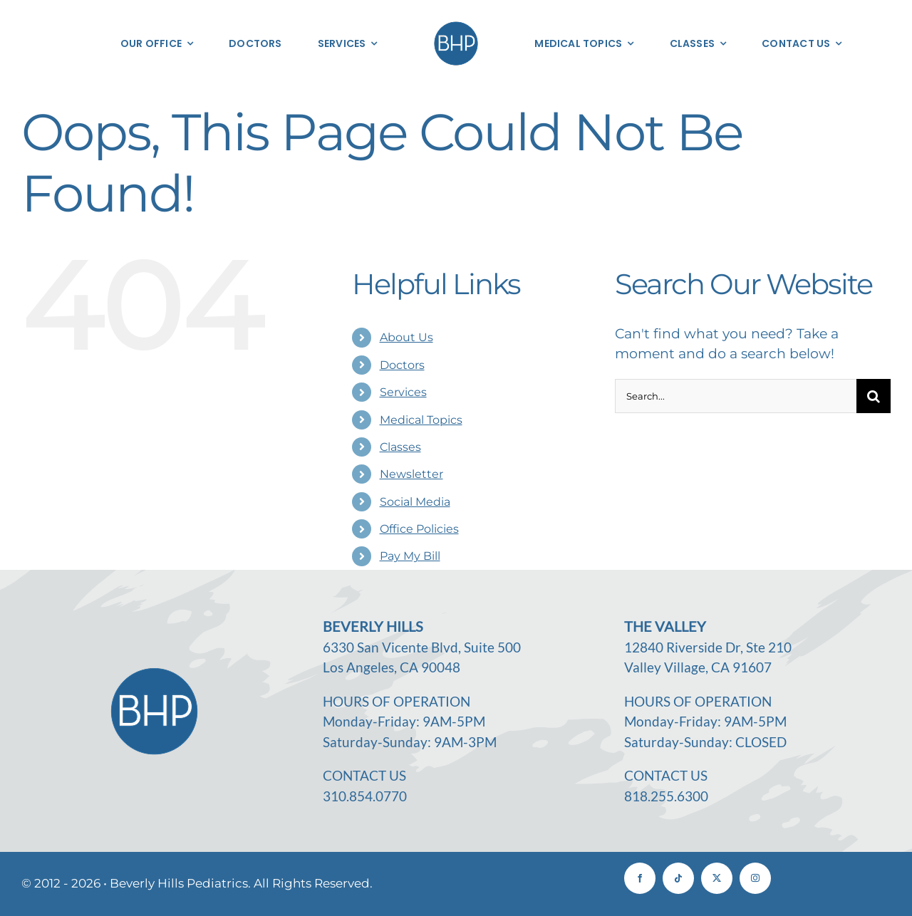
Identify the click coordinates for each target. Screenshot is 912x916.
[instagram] (755, 878)
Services (403, 392)
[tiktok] (678, 878)
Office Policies (419, 529)
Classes (400, 447)
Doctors (402, 365)
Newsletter (411, 474)
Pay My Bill (410, 556)
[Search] (873, 396)
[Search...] (735, 396)
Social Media (415, 502)
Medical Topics (421, 420)
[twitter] (716, 878)
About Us (406, 337)
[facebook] (640, 878)
